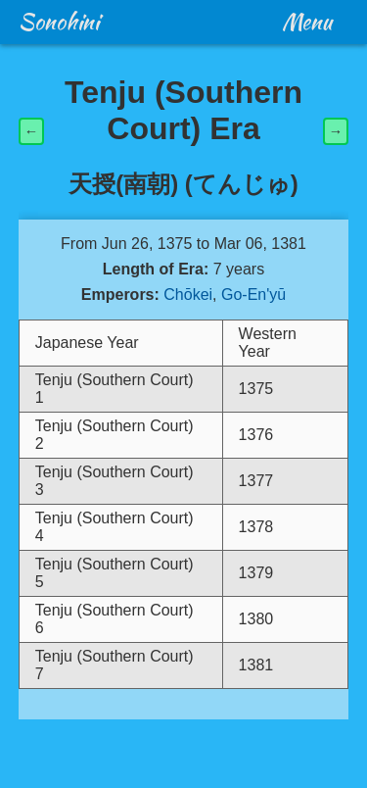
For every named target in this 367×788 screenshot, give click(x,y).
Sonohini (59, 21)
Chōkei (187, 294)
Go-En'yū (253, 294)
